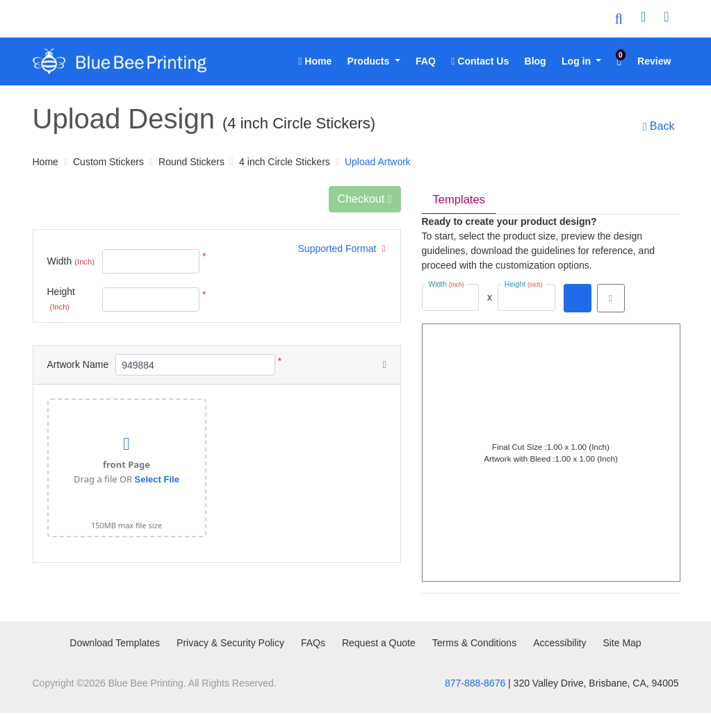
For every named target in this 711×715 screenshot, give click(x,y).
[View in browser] (611, 299)
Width (71, 261)
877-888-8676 (475, 685)
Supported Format (342, 248)
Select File (157, 479)
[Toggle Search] (619, 19)
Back (656, 126)
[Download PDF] (577, 299)
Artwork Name (78, 364)
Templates (461, 201)
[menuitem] (315, 61)
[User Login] (643, 19)
